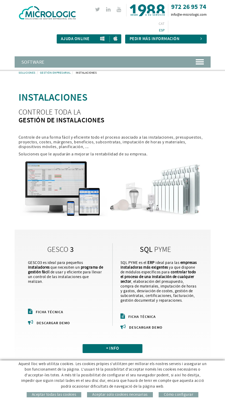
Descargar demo (49, 323)
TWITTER (98, 9)
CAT (162, 23)
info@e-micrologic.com (189, 14)
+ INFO (112, 348)
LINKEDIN (109, 9)
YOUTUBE (120, 9)
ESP (162, 30)
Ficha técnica (45, 312)
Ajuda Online (75, 39)
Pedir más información (166, 39)
